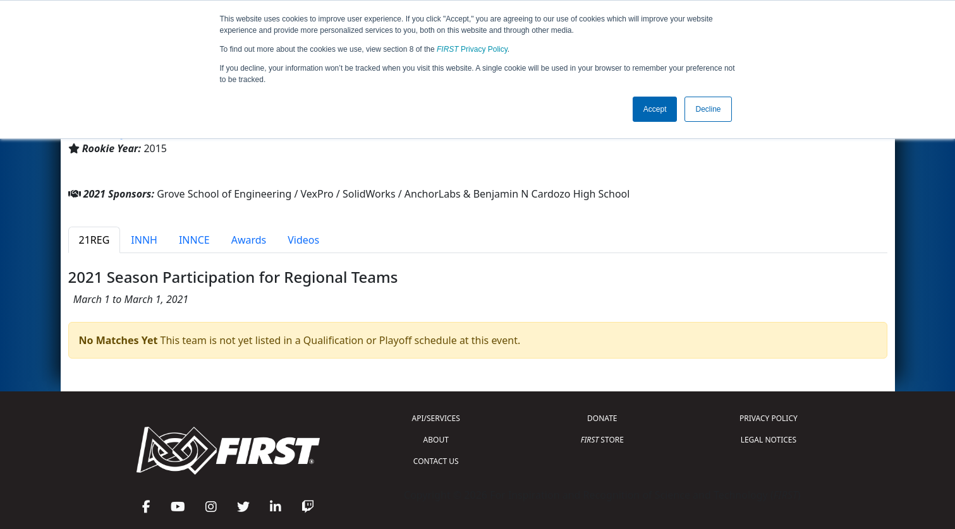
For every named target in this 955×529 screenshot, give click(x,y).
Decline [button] (708, 109)
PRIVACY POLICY (768, 418)
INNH (144, 240)
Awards (249, 240)
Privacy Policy (472, 49)
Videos (303, 240)
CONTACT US (436, 461)
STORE (602, 439)
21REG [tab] (94, 240)
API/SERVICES (436, 418)
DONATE (602, 418)
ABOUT (436, 439)
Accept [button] (655, 109)
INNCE (194, 240)
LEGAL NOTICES (769, 439)
